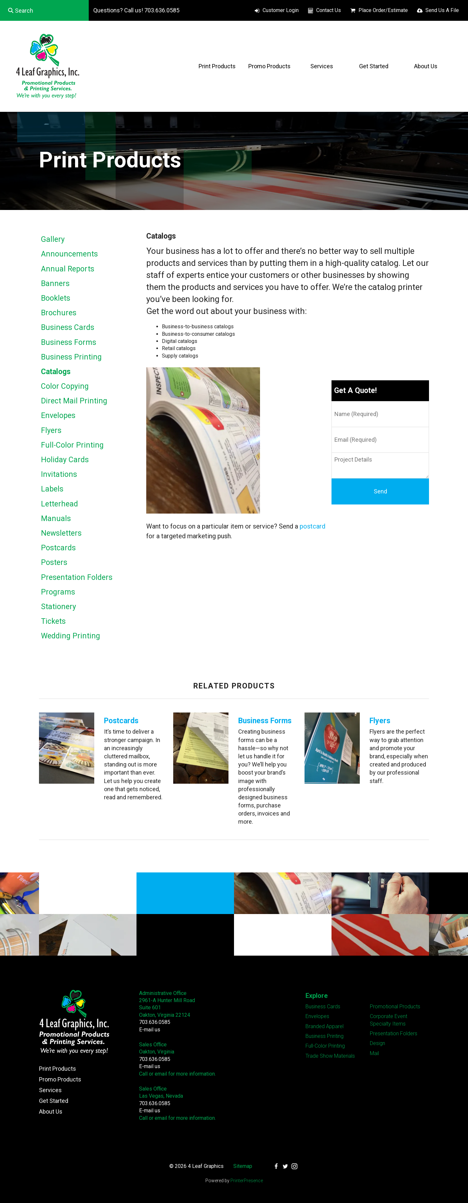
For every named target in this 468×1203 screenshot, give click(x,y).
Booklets (55, 298)
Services (321, 66)
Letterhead (59, 504)
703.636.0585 (154, 1022)
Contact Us (328, 10)
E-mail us (149, 1029)
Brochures (58, 312)
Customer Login (281, 10)
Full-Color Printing (72, 445)
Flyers (51, 430)
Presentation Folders (76, 577)
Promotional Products (395, 1006)
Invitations (59, 474)
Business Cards (67, 327)
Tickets (53, 621)
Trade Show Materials (330, 1056)
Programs (58, 592)
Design (377, 1043)
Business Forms (68, 342)
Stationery (58, 606)
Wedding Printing (70, 636)
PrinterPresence (246, 1180)
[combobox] (44, 10)
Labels (52, 489)
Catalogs (56, 371)
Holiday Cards (65, 459)
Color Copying (65, 386)
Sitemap (242, 1166)
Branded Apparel (325, 1026)
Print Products (217, 66)
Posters (54, 562)
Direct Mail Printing (74, 401)
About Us (425, 66)
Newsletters (61, 533)
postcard (312, 526)
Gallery (53, 239)
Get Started (373, 66)
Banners (55, 283)
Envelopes (58, 415)
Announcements (69, 254)
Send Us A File (442, 10)
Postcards (58, 547)
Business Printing (71, 357)
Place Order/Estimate (383, 10)
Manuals (56, 518)
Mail (374, 1053)
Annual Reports (67, 269)
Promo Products (269, 66)
